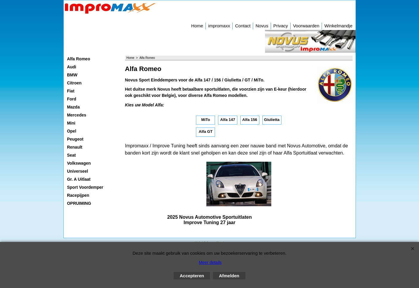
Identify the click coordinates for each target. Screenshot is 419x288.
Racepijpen (78, 195)
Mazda (73, 107)
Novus (262, 25)
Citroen (74, 83)
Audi (71, 66)
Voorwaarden (306, 25)
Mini (71, 123)
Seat (71, 155)
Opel (71, 131)
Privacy (280, 25)
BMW (72, 75)
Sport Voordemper (85, 187)
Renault (74, 147)
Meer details (210, 262)
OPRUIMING (79, 203)
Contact (242, 25)
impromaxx (219, 25)
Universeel (77, 171)
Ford (71, 99)
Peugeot (75, 139)
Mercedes (76, 115)
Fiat (70, 91)
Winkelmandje (338, 25)
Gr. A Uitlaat (79, 179)
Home (197, 25)
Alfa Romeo (78, 58)
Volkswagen (79, 163)
